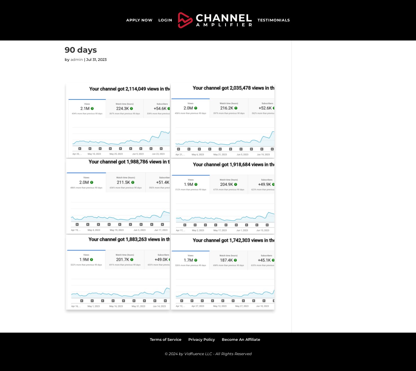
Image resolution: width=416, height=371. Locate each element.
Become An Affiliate (241, 349)
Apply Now (139, 20)
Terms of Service (165, 349)
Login (165, 20)
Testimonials (274, 20)
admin (77, 69)
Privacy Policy (201, 349)
